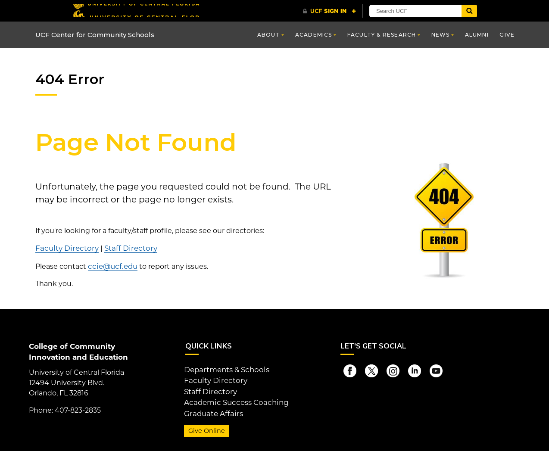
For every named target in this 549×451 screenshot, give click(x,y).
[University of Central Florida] (136, 10)
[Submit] (469, 11)
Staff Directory (124, 248)
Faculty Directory (64, 248)
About (268, 34)
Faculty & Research (381, 34)
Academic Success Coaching (233, 399)
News (440, 34)
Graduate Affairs (211, 409)
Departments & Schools (225, 368)
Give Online (205, 426)
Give (507, 34)
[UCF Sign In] (329, 11)
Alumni (477, 34)
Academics (313, 34)
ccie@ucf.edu (111, 265)
